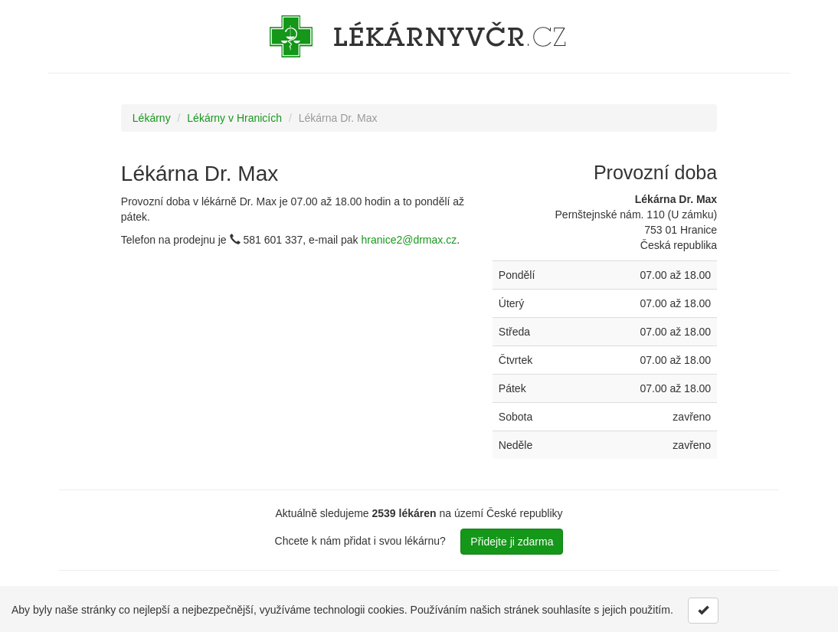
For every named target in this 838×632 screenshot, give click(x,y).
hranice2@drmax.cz (409, 240)
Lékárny (152, 118)
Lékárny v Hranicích (234, 118)
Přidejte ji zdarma (511, 541)
